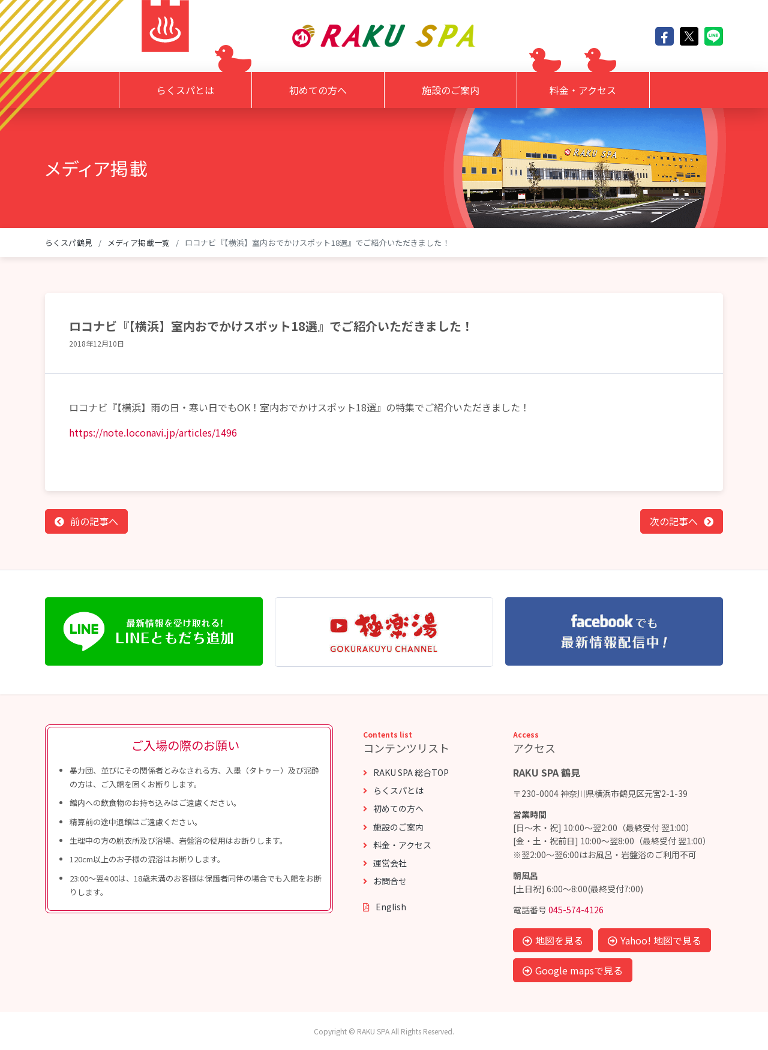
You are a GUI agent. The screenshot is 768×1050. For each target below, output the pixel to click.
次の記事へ (674, 521)
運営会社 (385, 863)
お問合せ (385, 881)
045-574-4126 (576, 910)
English (384, 907)
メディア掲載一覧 (138, 242)
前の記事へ (94, 521)
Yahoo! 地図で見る (654, 940)
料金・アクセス (583, 90)
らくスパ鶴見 (68, 242)
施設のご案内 (450, 90)
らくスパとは (185, 90)
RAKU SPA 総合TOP (406, 772)
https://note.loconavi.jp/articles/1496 (153, 432)
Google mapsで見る (573, 970)
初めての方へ (318, 90)
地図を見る (553, 940)
